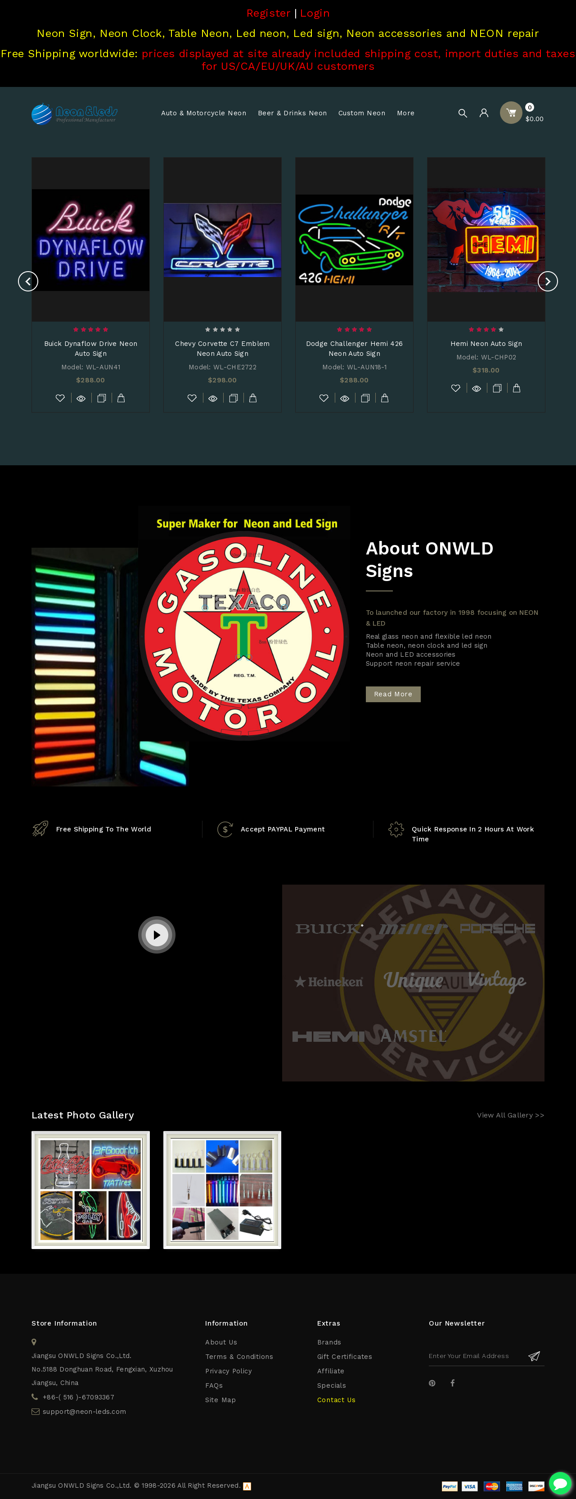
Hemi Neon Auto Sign (486, 344)
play (157, 935)
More (406, 113)
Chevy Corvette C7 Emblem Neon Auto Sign (222, 349)
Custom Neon (362, 113)
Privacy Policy (228, 1371)
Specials (331, 1386)
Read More (393, 694)
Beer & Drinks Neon (292, 113)
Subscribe (534, 1356)
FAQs (214, 1386)
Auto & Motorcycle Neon (203, 113)
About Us (221, 1342)
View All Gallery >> (510, 1115)
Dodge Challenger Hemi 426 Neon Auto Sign (354, 349)
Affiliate (331, 1371)
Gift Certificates (345, 1357)
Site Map (220, 1400)
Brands (329, 1342)
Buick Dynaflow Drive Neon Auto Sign (91, 349)
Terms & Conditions (239, 1357)
